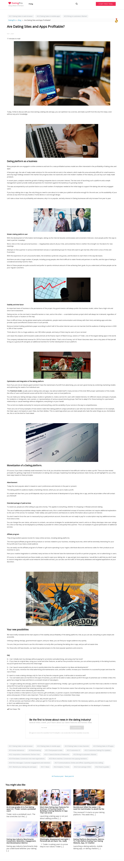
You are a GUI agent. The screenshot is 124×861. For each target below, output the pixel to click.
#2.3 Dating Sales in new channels (77, 746)
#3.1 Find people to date (53, 750)
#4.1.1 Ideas (45, 767)
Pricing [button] (31, 4)
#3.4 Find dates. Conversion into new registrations (27, 759)
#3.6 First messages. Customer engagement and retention (29, 763)
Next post (69, 776)
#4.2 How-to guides (102, 767)
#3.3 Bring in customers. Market (75, 16)
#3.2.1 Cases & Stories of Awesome (56, 754)
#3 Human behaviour (16, 750)
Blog (19, 20)
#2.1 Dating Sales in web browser (21, 16)
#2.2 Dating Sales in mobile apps (48, 16)
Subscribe (77, 727)
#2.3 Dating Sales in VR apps (103, 746)
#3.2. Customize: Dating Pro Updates (97, 750)
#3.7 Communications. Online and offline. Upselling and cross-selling (79, 763)
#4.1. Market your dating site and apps (22, 767)
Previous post (57, 776)
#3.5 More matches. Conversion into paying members (68, 759)
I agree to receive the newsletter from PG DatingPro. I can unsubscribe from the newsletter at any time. (59, 733)
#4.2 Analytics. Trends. (61, 767)
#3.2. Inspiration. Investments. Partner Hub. (24, 754)
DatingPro (12, 20)
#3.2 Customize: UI (73, 750)
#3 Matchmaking (35, 750)
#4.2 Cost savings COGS (82, 767)
